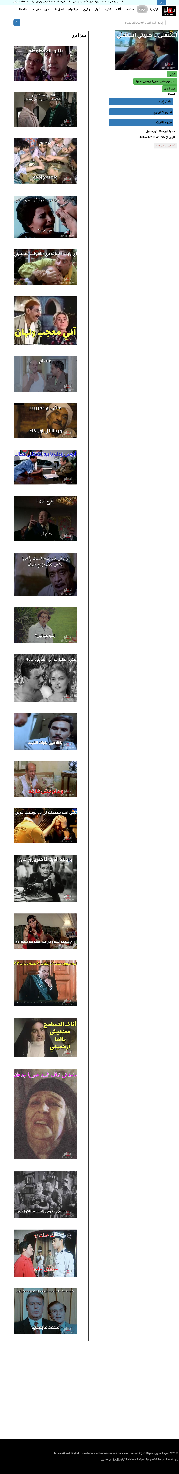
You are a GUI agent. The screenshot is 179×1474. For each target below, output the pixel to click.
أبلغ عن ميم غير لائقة (165, 146)
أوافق (161, 2)
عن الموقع (73, 9)
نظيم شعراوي (162, 112)
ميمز (142, 9)
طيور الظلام (163, 122)
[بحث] (16, 22)
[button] (169, 88)
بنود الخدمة (172, 1459)
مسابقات (130, 9)
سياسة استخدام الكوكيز (131, 1459)
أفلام (118, 9)
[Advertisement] (89, 1390)
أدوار (97, 9)
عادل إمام (165, 101)
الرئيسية (154, 9)
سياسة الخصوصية (155, 1459)
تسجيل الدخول (41, 9)
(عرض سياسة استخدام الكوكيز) (27, 1)
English (23, 9)
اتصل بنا (59, 9)
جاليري (86, 9)
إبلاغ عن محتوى (109, 1459)
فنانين (108, 9)
